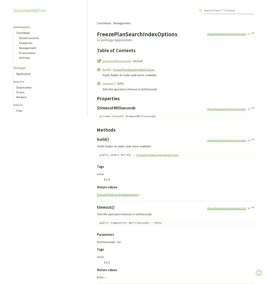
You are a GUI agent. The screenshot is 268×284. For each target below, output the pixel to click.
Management (27, 48)
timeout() (108, 83)
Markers (21, 97)
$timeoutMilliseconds (116, 61)
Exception (25, 43)
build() (106, 69)
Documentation (29, 10)
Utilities (24, 57)
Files (19, 110)
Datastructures (29, 38)
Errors (20, 92)
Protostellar (27, 53)
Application (23, 74)
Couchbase (23, 32)
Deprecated (23, 87)
